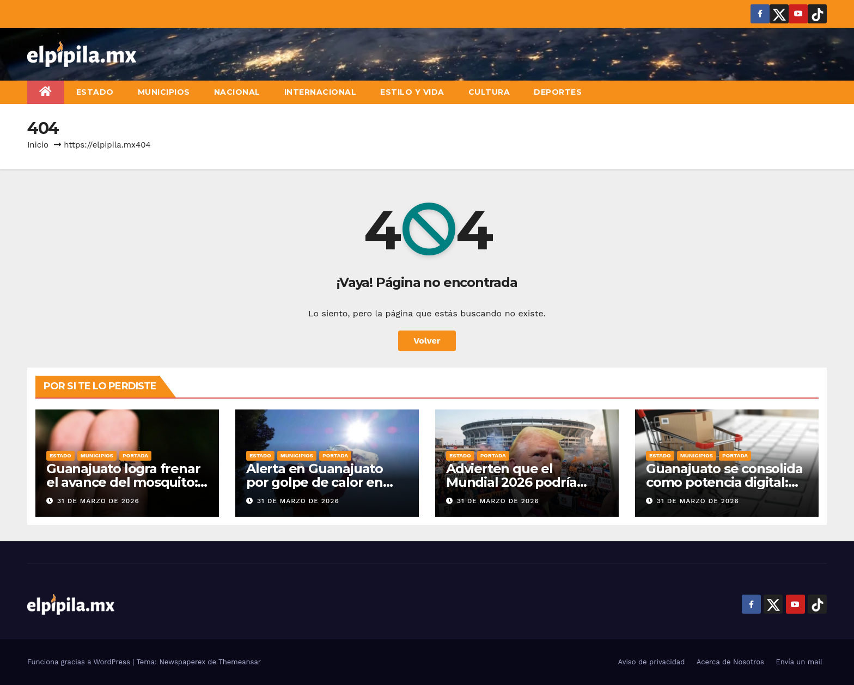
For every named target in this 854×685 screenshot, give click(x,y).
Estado (95, 92)
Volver (427, 340)
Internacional (320, 92)
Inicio (37, 145)
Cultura (489, 92)
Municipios (164, 92)
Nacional (237, 92)
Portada (135, 455)
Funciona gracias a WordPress (79, 662)
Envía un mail (799, 662)
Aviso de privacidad (651, 662)
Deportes (558, 92)
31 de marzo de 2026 (98, 501)
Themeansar (239, 662)
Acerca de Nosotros (730, 662)
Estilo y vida (412, 92)
